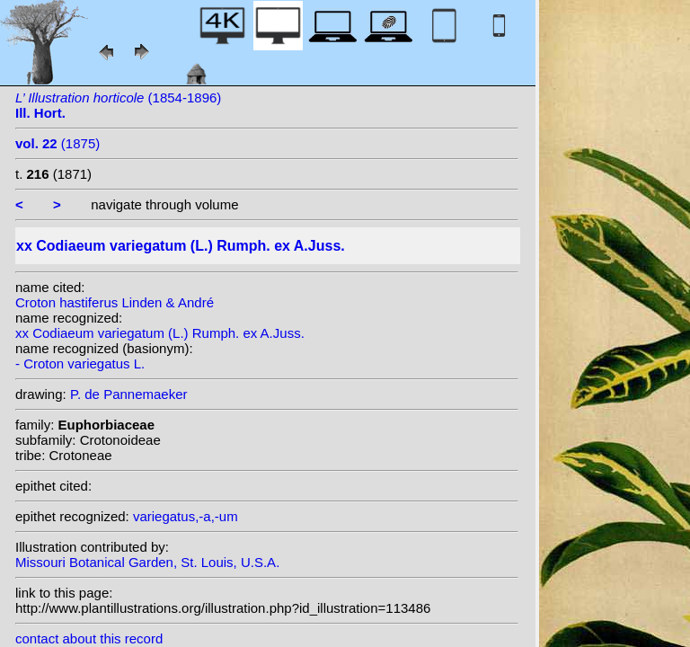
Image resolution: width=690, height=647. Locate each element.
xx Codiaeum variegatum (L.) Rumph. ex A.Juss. (160, 333)
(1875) (57, 143)
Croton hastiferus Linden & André (114, 302)
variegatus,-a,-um (185, 516)
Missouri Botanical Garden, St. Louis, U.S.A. (147, 562)
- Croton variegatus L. (80, 363)
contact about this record (89, 638)
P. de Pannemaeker (129, 394)
